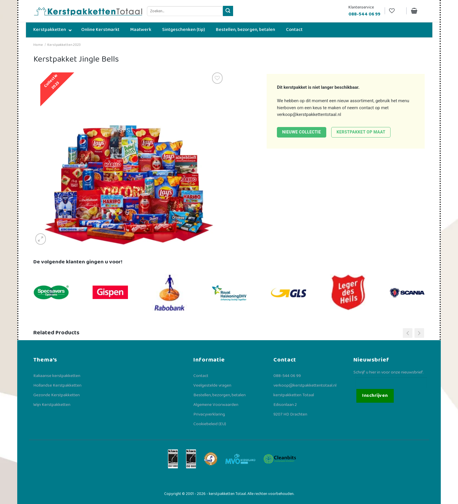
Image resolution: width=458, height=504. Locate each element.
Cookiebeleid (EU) (209, 423)
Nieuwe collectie (301, 132)
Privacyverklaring (209, 414)
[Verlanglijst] (395, 11)
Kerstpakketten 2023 (64, 45)
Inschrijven (375, 395)
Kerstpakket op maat (360, 132)
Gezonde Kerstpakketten (56, 395)
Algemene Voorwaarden (215, 404)
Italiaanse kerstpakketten (56, 375)
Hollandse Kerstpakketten (57, 385)
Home (38, 45)
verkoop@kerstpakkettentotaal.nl (309, 114)
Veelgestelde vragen (212, 385)
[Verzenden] (228, 11)
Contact (200, 375)
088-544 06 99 (287, 375)
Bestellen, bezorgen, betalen (219, 395)
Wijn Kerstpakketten (51, 404)
